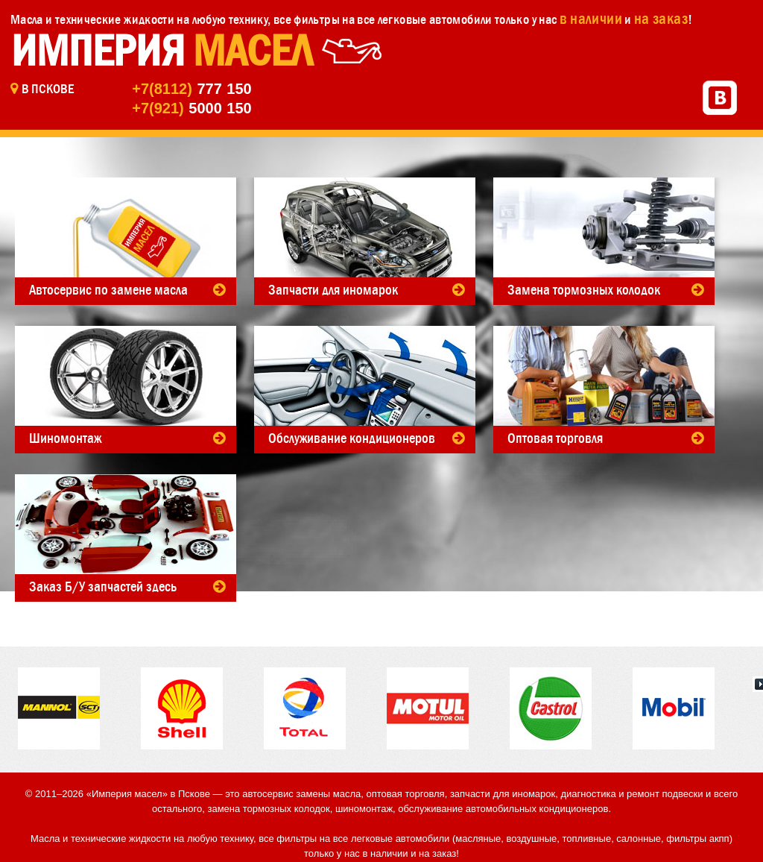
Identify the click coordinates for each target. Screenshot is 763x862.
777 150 (191, 89)
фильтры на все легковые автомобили (393, 19)
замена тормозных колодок (268, 808)
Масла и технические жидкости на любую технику (138, 19)
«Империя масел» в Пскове (148, 793)
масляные (478, 838)
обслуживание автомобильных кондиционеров (503, 808)
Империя (161, 51)
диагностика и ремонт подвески (631, 793)
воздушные (532, 838)
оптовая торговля (406, 793)
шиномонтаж (364, 808)
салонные (638, 838)
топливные (587, 838)
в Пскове (48, 89)
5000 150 (191, 108)
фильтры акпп (697, 838)
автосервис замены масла (301, 793)
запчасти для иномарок (502, 793)
